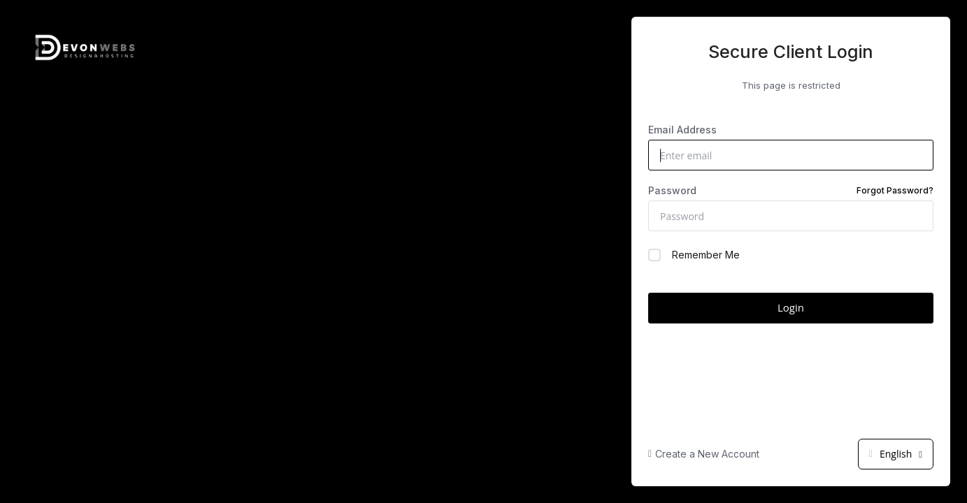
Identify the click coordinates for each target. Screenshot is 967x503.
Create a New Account (703, 454)
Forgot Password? (895, 190)
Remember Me (694, 255)
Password (790, 190)
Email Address (682, 130)
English (895, 453)
